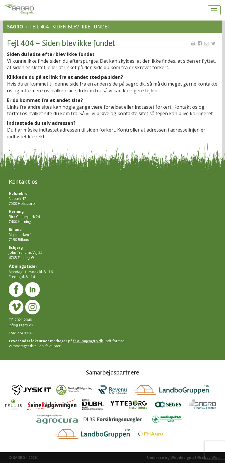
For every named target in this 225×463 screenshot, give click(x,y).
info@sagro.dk (21, 325)
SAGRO (15, 26)
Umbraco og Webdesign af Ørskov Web (183, 457)
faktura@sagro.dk (88, 340)
